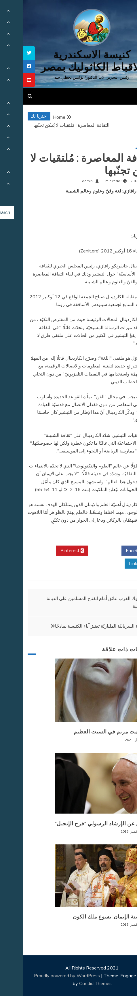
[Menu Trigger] (122, 12)
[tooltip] (6, 53)
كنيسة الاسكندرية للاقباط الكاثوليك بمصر (68, 60)
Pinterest (48, 551)
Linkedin (116, 564)
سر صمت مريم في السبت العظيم (89, 732)
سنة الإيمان (120, 146)
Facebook (114, 551)
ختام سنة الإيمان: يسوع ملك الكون (89, 917)
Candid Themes (72, 983)
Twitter (81, 551)
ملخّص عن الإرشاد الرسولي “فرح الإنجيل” (79, 824)
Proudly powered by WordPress (44, 975)
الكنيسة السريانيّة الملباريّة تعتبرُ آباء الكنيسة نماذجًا (79, 626)
